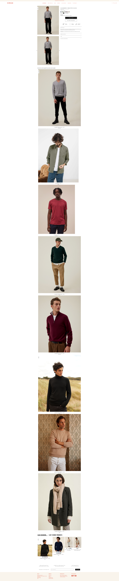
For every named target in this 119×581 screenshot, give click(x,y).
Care (61, 36)
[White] (67, 548)
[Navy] (58, 553)
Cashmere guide (51, 577)
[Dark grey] (57, 553)
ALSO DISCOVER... (42, 535)
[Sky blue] (68, 548)
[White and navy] (56, 553)
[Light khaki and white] (66, 548)
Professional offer (51, 578)
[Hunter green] (60, 553)
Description (62, 27)
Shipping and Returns (64, 38)
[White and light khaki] (77, 548)
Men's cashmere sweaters (63, 575)
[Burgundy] (59, 553)
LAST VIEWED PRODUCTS (55, 535)
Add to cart (71, 17)
